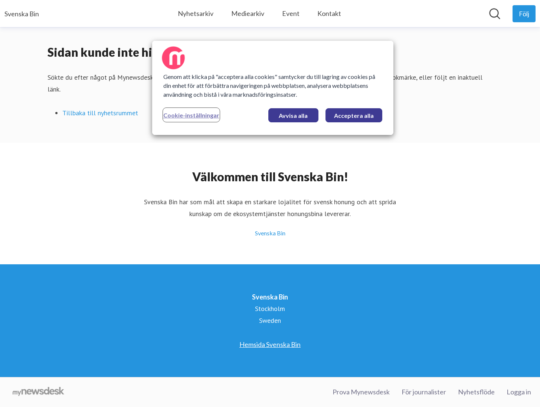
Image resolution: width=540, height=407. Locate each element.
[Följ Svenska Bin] (524, 13)
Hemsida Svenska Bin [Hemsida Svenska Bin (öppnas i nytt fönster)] (270, 344)
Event (291, 13)
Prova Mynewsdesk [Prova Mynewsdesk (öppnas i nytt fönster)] (361, 392)
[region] (272, 88)
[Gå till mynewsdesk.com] (38, 392)
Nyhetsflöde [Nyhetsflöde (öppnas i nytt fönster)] (476, 392)
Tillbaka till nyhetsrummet (100, 113)
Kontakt (329, 13)
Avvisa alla (293, 115)
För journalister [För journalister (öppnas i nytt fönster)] (424, 392)
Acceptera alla (354, 115)
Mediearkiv (247, 13)
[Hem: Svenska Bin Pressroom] (21, 13)
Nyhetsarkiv (195, 13)
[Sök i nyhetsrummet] (495, 14)
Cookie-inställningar (191, 115)
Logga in (519, 392)
